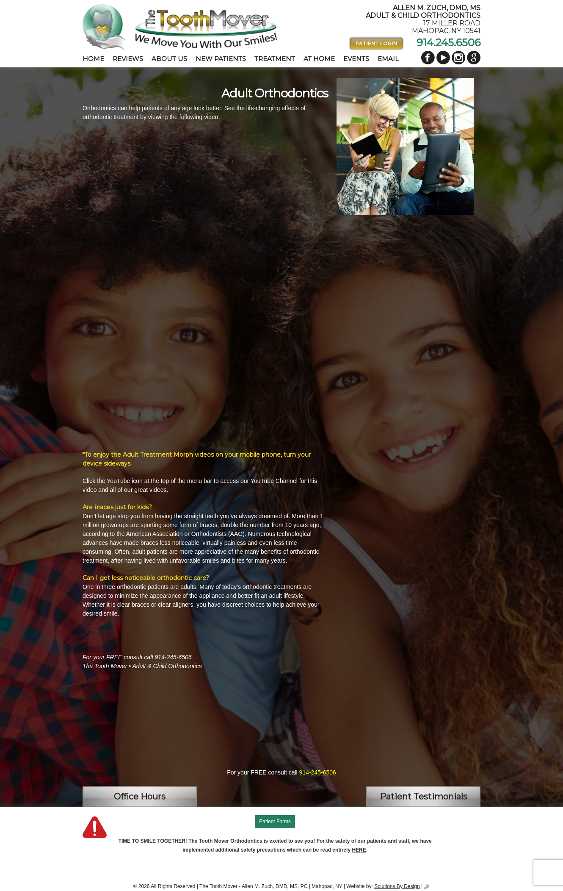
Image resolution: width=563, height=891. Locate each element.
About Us (169, 59)
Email (388, 59)
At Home (319, 59)
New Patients (221, 59)
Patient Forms (275, 821)
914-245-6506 (317, 772)
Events (356, 59)
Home (93, 59)
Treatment (274, 59)
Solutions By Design (396, 886)
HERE (359, 850)
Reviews (128, 59)
